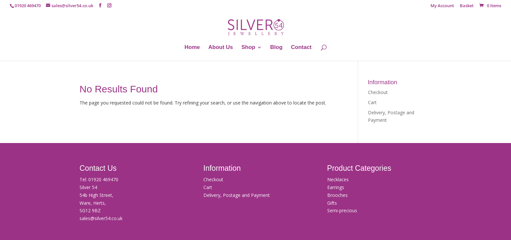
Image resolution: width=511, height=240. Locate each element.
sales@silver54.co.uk (101, 218)
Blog (276, 47)
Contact (301, 47)
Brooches (337, 195)
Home (192, 47)
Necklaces (338, 179)
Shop (248, 47)
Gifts (332, 203)
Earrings (335, 187)
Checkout (378, 92)
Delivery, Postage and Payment (236, 195)
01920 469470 (103, 179)
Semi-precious (342, 210)
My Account (442, 6)
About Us (220, 47)
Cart (372, 102)
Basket (467, 6)
